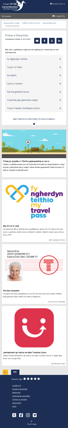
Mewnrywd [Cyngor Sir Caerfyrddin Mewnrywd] (16, 392)
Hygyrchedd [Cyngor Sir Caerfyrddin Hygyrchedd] (16, 403)
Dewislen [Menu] (6, 16)
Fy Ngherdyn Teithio (24, 58)
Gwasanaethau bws (49, 23)
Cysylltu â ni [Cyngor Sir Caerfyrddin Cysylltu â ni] (16, 385)
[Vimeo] (35, 415)
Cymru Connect (22, 83)
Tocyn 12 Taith (22, 67)
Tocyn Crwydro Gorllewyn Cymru (31, 108)
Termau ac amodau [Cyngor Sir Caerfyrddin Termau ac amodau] (19, 399)
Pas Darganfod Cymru (25, 91)
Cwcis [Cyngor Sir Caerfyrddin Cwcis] (14, 406)
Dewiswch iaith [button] (57, 4)
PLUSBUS (19, 75)
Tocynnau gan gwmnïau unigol (29, 99)
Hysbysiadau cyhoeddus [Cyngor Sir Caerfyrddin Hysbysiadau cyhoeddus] (21, 396)
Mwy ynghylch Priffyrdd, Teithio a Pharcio (34, 119)
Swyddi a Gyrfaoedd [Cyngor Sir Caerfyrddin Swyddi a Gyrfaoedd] (19, 389)
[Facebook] (21, 415)
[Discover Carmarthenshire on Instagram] (28, 415)
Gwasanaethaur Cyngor (11, 23)
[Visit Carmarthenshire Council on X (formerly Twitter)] (14, 415)
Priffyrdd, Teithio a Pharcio (31, 23)
